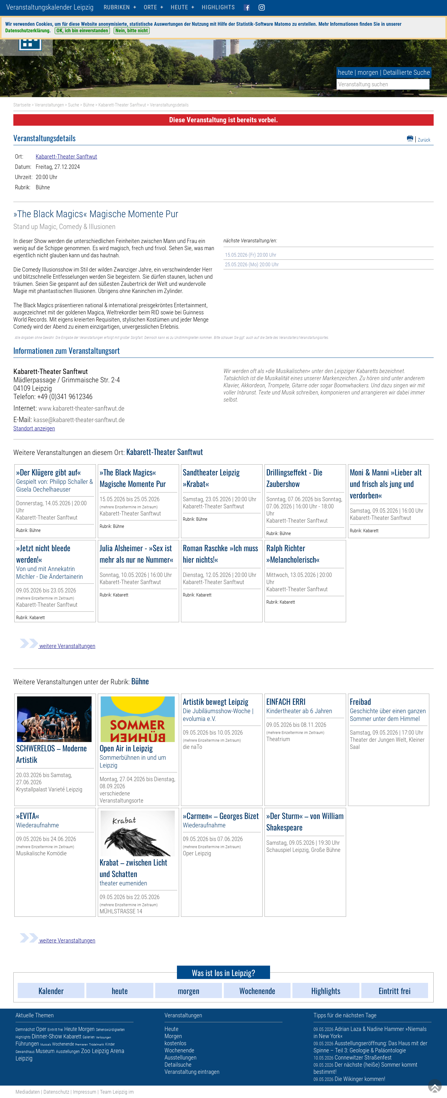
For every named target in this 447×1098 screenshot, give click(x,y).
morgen (368, 72)
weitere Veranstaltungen (57, 646)
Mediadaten (28, 1092)
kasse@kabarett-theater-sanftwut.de (79, 420)
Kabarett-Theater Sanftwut (122, 105)
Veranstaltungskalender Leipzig (49, 7)
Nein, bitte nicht (131, 31)
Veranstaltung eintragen (192, 1071)
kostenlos (175, 1043)
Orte (150, 7)
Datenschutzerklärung (27, 31)
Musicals (45, 1044)
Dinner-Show (47, 1036)
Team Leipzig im (117, 1092)
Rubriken (117, 7)
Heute (70, 1029)
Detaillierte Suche (406, 72)
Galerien (89, 1037)
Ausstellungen (68, 1051)
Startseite (22, 105)
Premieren (81, 1044)
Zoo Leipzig (95, 1051)
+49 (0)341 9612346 (65, 397)
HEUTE (179, 7)
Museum (45, 1051)
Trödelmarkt (96, 1044)
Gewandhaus (25, 1052)
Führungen (27, 1043)
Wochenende (63, 1044)
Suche (73, 105)
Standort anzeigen (34, 428)
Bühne (88, 105)
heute (345, 72)
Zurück (424, 140)
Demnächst (25, 1029)
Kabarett (72, 1036)
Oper (41, 1029)
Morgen (86, 1029)
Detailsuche (178, 1064)
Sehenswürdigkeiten (110, 1030)
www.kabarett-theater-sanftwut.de (81, 408)
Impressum (84, 1092)
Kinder (110, 1044)
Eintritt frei (55, 1030)
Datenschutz (56, 1092)
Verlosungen (103, 1037)
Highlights (218, 7)
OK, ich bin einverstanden (82, 31)
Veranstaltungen (49, 105)
